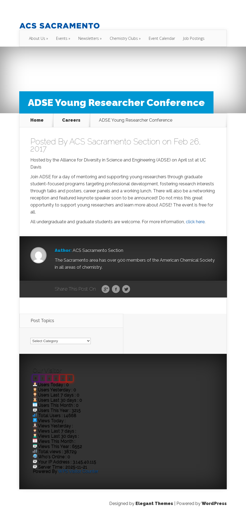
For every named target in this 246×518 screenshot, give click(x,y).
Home (37, 120)
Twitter (126, 289)
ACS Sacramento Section (114, 141)
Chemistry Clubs (124, 38)
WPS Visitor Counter (78, 471)
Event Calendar (162, 38)
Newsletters (88, 38)
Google (105, 289)
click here (195, 221)
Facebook (116, 289)
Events (61, 38)
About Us (37, 38)
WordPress (214, 503)
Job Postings (194, 38)
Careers (71, 120)
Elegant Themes (154, 503)
